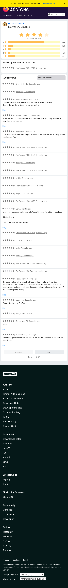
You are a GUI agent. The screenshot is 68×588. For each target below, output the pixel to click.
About (6, 389)
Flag (4, 110)
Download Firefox (12, 439)
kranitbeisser (21, 334)
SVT (17, 313)
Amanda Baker (22, 115)
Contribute (8, 514)
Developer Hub (10, 403)
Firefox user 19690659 (25, 201)
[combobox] (56, 14)
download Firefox (48, 3)
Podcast (7, 550)
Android (7, 457)
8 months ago (41, 271)
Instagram (8, 532)
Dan (17, 209)
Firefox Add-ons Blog (14, 394)
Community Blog (11, 412)
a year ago (31, 334)
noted (26, 565)
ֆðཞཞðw (19, 163)
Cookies (16, 560)
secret (18, 256)
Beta (5, 484)
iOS (5, 452)
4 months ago (27, 193)
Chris (18, 240)
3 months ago (41, 147)
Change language (10, 574)
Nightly (6, 479)
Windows (8, 443)
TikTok (6, 541)
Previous (19, 352)
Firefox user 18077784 (25, 68)
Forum (6, 417)
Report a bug (10, 421)
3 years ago (41, 68)
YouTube (7, 536)
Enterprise (8, 497)
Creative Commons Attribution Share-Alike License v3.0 (29, 567)
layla (18, 248)
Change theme (9, 579)
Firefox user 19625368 (25, 263)
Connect (7, 509)
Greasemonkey (16, 23)
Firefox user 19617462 (25, 271)
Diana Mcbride (22, 84)
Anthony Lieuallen (20, 27)
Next (49, 352)
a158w (18, 178)
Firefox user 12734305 (25, 170)
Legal (25, 560)
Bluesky (7, 545)
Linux (5, 462)
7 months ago (25, 209)
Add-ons (8, 384)
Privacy (6, 560)
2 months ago (34, 84)
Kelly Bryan (20, 131)
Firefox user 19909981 (25, 147)
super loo (20, 300)
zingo (18, 193)
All (4, 466)
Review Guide (10, 426)
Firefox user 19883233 (25, 186)
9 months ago (31, 279)
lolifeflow (19, 92)
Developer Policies (12, 407)
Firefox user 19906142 (25, 155)
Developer (8, 519)
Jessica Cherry (22, 99)
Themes (18, 15)
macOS (6, 448)
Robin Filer (20, 279)
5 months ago (41, 201)
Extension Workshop (13, 398)
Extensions (7, 15)
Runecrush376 (22, 321)
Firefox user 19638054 (25, 233)
